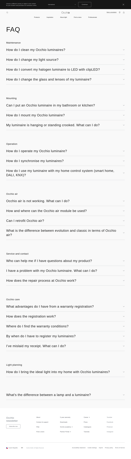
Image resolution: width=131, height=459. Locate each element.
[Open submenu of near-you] (77, 17)
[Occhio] (65, 13)
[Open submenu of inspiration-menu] (50, 17)
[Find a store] (120, 13)
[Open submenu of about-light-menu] (63, 17)
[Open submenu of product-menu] (37, 17)
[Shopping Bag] (124, 13)
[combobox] (62, 4)
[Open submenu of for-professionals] (92, 17)
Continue (85, 4)
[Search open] (7, 13)
